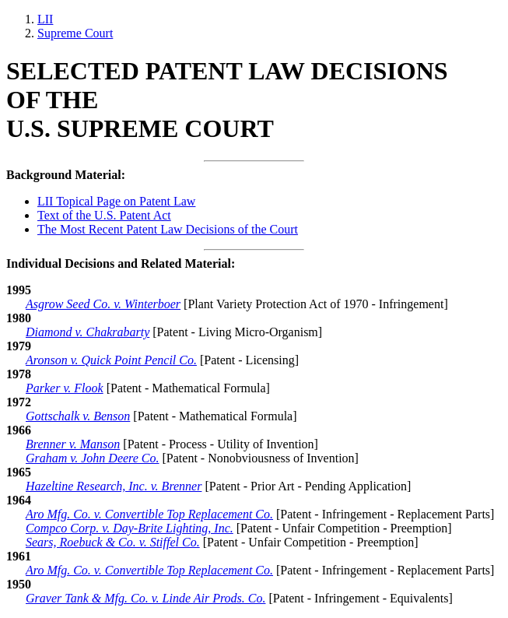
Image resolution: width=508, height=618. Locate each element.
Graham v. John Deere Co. (92, 458)
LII (45, 19)
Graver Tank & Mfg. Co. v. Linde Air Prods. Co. (145, 598)
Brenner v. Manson (73, 444)
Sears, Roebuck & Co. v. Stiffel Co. (113, 542)
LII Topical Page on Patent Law (116, 201)
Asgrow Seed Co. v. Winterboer (103, 304)
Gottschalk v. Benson (78, 416)
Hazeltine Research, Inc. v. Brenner (113, 486)
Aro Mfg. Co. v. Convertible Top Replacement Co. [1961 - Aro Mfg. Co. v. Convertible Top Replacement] (149, 570)
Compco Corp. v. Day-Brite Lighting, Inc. (129, 528)
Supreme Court (75, 33)
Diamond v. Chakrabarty (87, 332)
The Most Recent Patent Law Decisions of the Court (167, 229)
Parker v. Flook (64, 388)
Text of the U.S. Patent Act (104, 215)
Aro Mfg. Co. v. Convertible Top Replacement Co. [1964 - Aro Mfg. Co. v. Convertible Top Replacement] (149, 514)
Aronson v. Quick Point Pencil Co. (111, 360)
